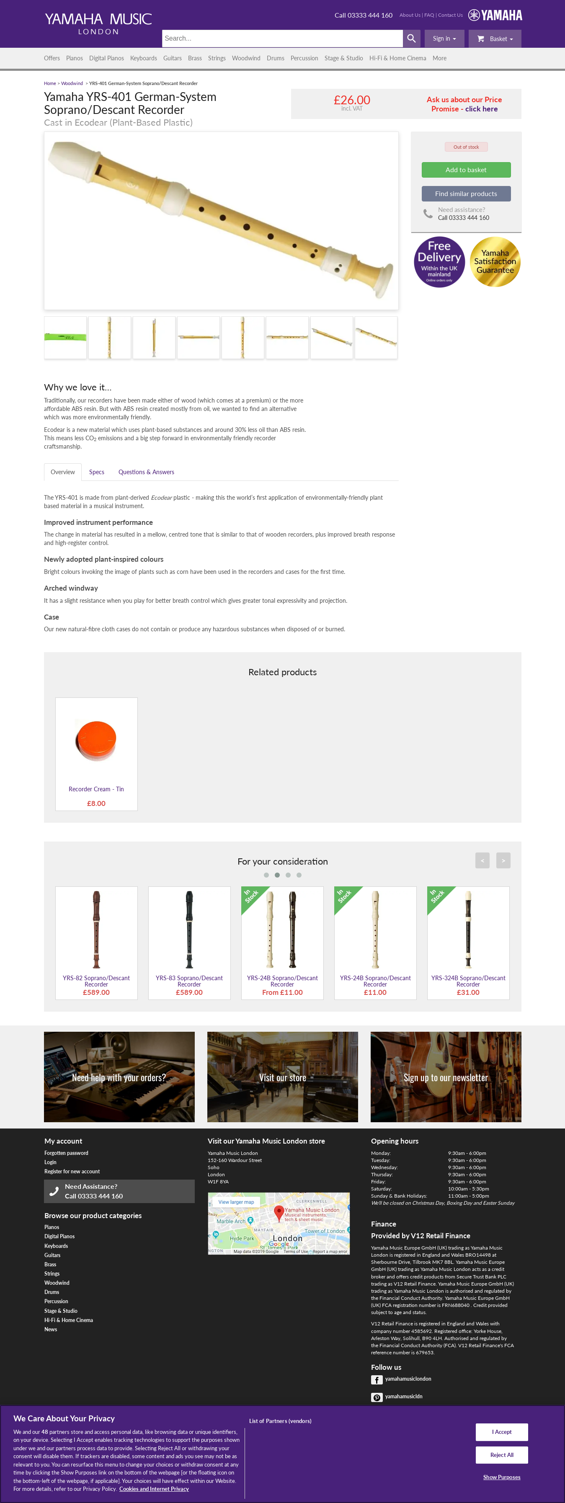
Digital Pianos (106, 58)
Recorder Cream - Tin (96, 789)
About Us (410, 15)
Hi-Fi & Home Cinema (397, 58)
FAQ (429, 15)
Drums (275, 58)
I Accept (502, 1431)
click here (481, 108)
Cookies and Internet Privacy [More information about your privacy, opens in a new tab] (154, 1488)
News (50, 1329)
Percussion (304, 58)
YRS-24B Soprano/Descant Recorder (282, 981)
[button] (444, 38)
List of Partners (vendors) (280, 1421)
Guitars (172, 58)
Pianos (74, 58)
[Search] (282, 38)
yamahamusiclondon (408, 1379)
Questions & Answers (146, 471)
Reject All (501, 1454)
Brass (195, 58)
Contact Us (450, 15)
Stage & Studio (344, 58)
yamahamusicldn (404, 1396)
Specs (96, 471)
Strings (217, 58)
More (439, 58)
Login (50, 1162)
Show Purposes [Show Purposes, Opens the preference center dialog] (502, 1477)
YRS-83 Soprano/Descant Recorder (189, 981)
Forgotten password (66, 1153)
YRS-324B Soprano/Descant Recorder (468, 981)
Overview (63, 471)
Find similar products (466, 193)
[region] (282, 1454)
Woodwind (246, 58)
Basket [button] (495, 38)
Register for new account (72, 1171)
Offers (52, 58)
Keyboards (143, 58)
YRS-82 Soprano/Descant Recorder (96, 981)
